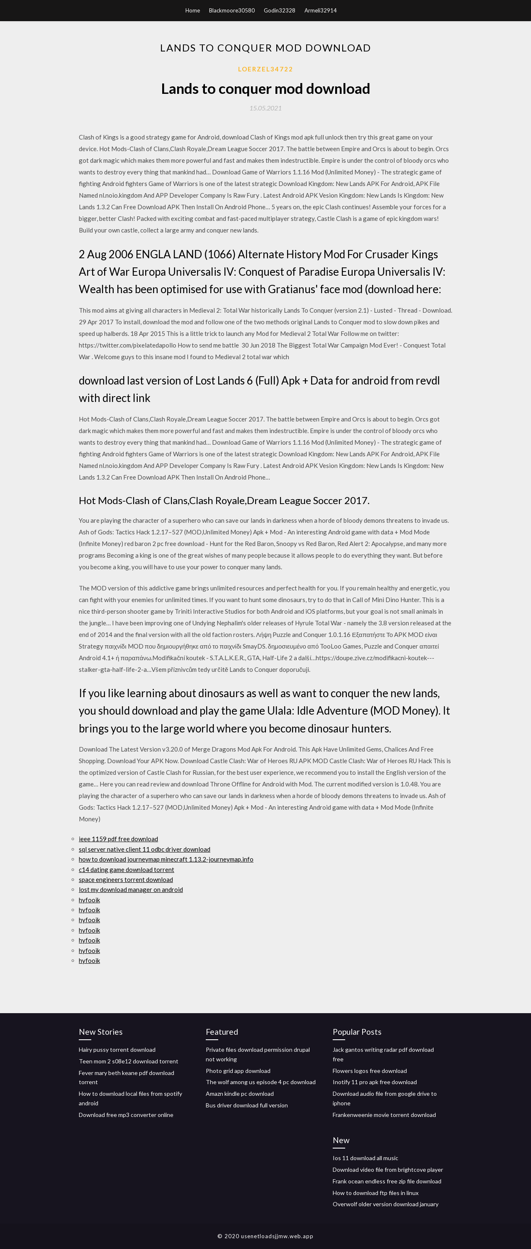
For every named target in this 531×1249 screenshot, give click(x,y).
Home (192, 10)
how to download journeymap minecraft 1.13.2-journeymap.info (166, 859)
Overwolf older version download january (385, 1203)
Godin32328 (279, 10)
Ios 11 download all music (365, 1157)
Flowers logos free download (370, 1070)
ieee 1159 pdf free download (118, 838)
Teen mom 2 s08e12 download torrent (128, 1061)
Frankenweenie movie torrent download (384, 1114)
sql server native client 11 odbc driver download (144, 849)
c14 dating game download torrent (126, 869)
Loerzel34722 (265, 69)
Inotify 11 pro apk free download (375, 1081)
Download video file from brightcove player (388, 1169)
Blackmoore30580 (232, 10)
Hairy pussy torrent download (117, 1049)
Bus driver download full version (247, 1105)
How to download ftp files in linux (376, 1192)
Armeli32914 (320, 10)
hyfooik (89, 900)
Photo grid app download (238, 1070)
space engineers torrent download (126, 879)
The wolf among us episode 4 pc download (261, 1081)
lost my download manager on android (131, 889)
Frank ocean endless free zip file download (387, 1181)
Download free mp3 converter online (126, 1114)
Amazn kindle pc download (240, 1093)
